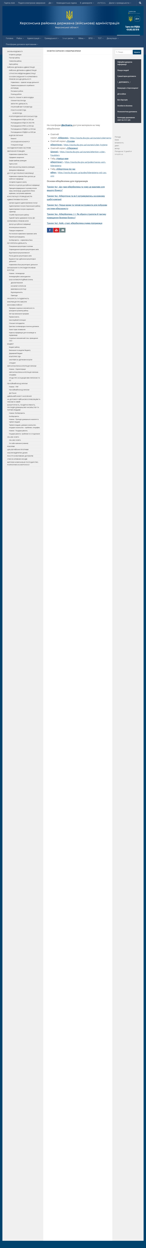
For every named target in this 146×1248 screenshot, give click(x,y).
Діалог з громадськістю (119, 3)
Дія (50, 3)
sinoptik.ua (119, 154)
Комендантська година (67, 3)
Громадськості (51, 38)
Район (19, 38)
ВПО (91, 38)
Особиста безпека (124, 106)
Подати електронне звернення (31, 3)
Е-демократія (86, 3)
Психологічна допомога (127, 112)
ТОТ (100, 38)
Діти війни (121, 94)
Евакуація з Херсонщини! (127, 88)
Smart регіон (67, 38)
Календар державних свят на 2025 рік (126, 119)
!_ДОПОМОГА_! (123, 82)
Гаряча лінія (9, 3)
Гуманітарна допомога (126, 76)
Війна (80, 38)
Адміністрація (33, 38)
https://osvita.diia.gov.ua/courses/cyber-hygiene (85, 144)
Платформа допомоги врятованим (21, 44)
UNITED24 (101, 3)
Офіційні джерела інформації (124, 63)
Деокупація (112, 38)
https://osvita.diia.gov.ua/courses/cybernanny (90, 138)
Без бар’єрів (122, 100)
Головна (9, 38)
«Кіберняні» (63, 138)
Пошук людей (123, 70)
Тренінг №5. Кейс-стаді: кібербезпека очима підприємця (74, 223)
